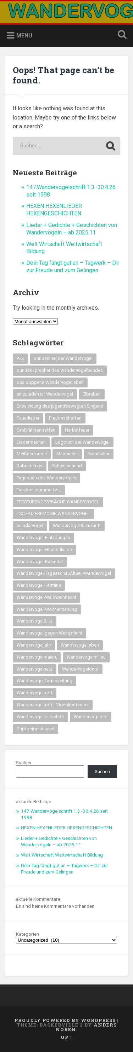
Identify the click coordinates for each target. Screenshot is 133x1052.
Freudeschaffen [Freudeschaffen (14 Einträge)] (65, 418)
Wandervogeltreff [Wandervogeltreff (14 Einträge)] (34, 692)
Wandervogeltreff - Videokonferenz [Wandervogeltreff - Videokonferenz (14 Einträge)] (53, 704)
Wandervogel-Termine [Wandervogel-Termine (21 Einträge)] (39, 585)
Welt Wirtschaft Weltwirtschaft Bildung (62, 855)
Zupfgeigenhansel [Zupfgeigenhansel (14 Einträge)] (35, 728)
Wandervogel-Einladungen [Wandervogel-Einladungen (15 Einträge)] (43, 537)
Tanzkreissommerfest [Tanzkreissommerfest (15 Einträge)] (39, 489)
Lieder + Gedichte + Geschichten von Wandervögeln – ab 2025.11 (71, 229)
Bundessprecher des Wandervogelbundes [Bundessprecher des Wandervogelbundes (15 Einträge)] (60, 370)
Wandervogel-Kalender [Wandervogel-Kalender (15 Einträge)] (40, 561)
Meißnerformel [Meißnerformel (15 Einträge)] (32, 453)
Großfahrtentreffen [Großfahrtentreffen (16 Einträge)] (36, 430)
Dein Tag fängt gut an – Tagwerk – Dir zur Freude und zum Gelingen (72, 266)
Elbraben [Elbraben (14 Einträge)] (92, 394)
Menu (24, 35)
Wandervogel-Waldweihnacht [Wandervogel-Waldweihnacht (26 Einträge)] (46, 597)
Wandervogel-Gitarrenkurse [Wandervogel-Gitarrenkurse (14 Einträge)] (44, 549)
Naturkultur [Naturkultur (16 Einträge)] (99, 453)
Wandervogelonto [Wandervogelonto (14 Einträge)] (80, 669)
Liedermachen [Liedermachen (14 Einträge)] (31, 442)
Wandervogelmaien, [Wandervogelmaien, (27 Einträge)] (37, 657)
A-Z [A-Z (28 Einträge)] (20, 358)
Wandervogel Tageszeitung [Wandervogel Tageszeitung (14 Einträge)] (44, 680)
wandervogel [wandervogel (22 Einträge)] (30, 525)
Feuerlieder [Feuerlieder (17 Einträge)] (28, 418)
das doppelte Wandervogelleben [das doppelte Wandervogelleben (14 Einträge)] (50, 382)
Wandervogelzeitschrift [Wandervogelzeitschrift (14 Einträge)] (40, 716)
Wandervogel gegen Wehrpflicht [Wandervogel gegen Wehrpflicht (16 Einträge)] (49, 633)
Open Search (120, 35)
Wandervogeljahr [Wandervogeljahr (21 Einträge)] (34, 645)
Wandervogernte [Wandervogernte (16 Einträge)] (90, 716)
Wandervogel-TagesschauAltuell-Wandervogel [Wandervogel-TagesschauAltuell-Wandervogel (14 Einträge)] (64, 573)
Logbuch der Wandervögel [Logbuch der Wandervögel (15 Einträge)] (82, 442)
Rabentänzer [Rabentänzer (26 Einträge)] (30, 465)
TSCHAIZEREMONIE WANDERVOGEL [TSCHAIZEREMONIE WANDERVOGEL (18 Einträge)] (53, 513)
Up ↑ (66, 1037)
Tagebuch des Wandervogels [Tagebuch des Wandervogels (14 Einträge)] (46, 477)
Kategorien (27, 934)
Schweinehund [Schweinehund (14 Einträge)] (67, 465)
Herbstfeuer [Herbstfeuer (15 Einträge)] (77, 430)
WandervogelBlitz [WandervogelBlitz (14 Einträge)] (34, 621)
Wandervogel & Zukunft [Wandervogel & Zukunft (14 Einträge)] (77, 525)
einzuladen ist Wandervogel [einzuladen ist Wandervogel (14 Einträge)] (45, 394)
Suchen (23, 762)
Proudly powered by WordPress (65, 1020)
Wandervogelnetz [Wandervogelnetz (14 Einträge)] (34, 669)
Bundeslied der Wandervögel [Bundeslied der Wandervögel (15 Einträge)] (63, 358)
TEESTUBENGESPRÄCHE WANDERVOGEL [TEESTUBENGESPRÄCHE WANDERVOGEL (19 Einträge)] (58, 501)
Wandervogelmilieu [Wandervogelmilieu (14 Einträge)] (86, 657)
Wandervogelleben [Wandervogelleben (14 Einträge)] (80, 645)
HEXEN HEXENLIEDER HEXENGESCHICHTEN (54, 210)
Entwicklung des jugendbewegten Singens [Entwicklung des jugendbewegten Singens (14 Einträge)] (60, 406)
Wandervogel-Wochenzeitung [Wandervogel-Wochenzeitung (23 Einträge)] (47, 609)
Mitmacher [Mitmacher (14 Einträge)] (67, 453)
